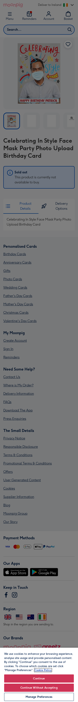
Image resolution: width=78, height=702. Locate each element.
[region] (39, 674)
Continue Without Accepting (38, 687)
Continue (39, 678)
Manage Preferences (39, 696)
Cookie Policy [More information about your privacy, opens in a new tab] (43, 670)
